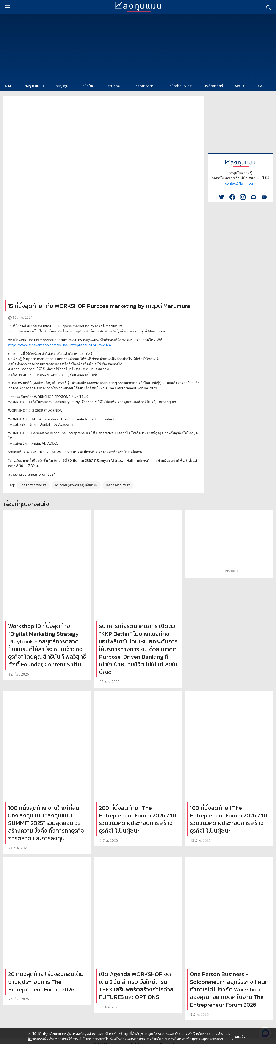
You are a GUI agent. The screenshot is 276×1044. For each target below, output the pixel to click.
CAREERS (265, 85)
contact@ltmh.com (240, 183)
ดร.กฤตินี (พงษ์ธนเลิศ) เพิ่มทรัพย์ (76, 485)
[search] (268, 7)
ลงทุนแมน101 (34, 85)
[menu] (7, 7)
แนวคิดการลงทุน (143, 85)
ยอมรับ (240, 1036)
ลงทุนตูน (62, 85)
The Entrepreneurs (33, 485)
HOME (8, 85)
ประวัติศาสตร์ (213, 85)
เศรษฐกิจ (113, 85)
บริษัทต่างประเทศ (180, 85)
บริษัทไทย (87, 85)
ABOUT (240, 85)
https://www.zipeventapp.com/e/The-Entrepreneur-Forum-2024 (59, 345)
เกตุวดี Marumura (118, 485)
